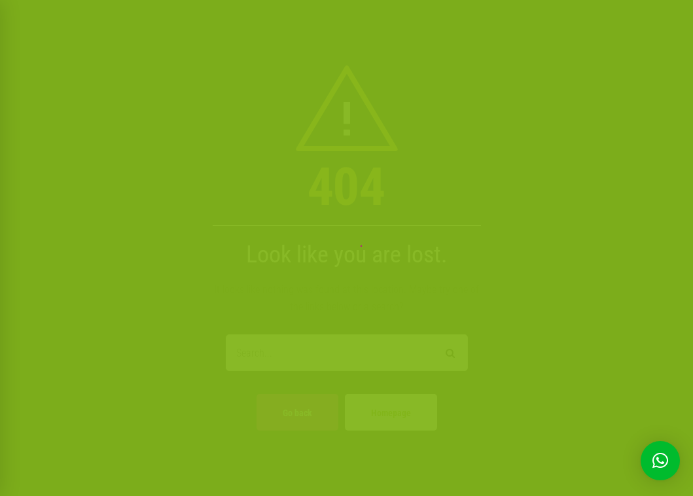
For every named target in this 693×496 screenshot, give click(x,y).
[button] (660, 460)
